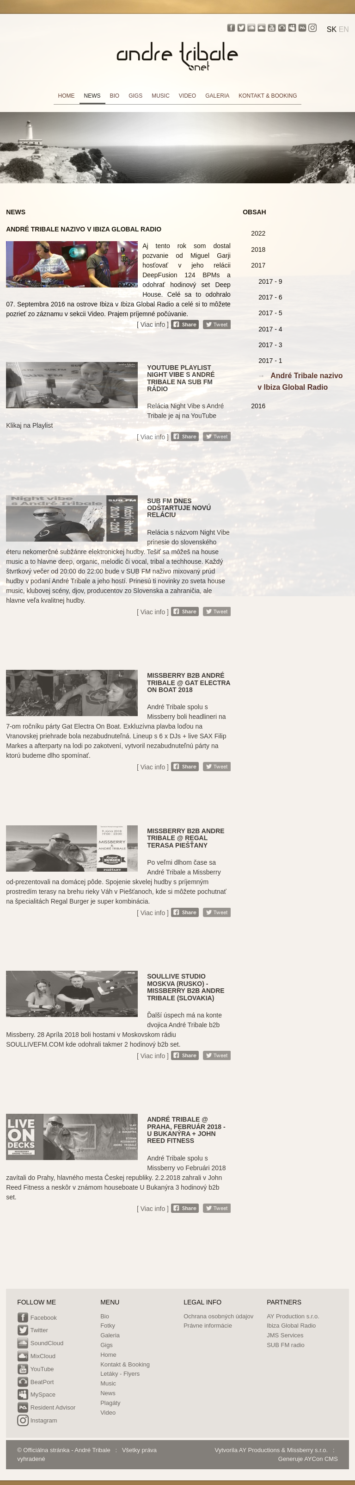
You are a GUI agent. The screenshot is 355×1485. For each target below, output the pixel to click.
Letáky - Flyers (120, 1373)
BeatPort (35, 1382)
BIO (115, 96)
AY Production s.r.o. (293, 1316)
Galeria (110, 1335)
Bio (104, 1316)
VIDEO (187, 96)
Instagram (37, 1421)
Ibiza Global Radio (291, 1325)
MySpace (36, 1395)
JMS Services (285, 1335)
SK (332, 29)
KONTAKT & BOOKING (268, 96)
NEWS (92, 96)
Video (108, 1412)
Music (108, 1383)
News (108, 1393)
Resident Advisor (46, 1408)
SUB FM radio (286, 1344)
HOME (66, 96)
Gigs (106, 1344)
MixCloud (36, 1356)
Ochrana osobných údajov (218, 1316)
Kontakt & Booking (125, 1364)
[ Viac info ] (153, 324)
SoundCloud (40, 1343)
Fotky (107, 1325)
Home (108, 1354)
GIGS (135, 96)
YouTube (35, 1369)
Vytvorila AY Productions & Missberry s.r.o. (271, 1450)
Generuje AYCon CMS (308, 1458)
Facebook (37, 1318)
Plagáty (110, 1402)
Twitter (32, 1330)
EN (344, 29)
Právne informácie (208, 1325)
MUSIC (161, 96)
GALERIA (217, 96)
